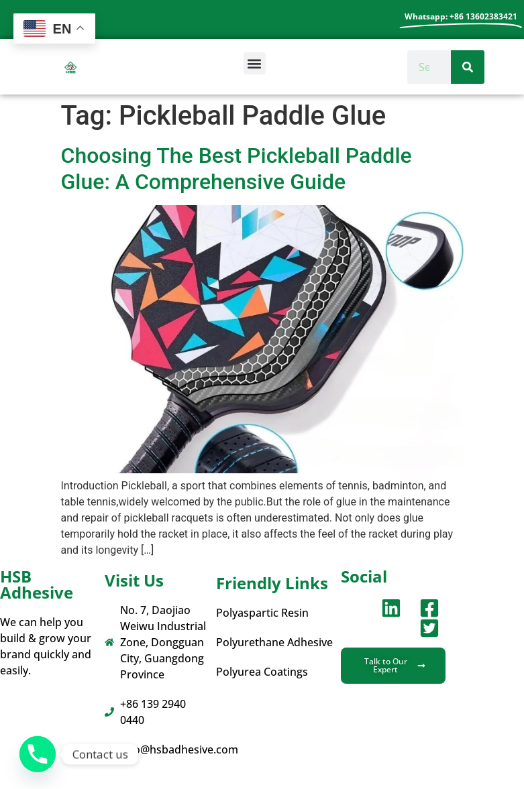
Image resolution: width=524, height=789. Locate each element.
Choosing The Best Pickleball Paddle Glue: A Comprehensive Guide (236, 168)
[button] (255, 63)
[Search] (467, 67)
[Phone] (37, 754)
